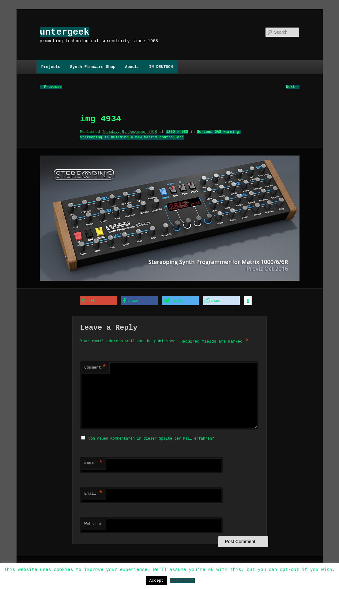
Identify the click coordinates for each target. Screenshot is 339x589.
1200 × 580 (177, 132)
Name (93, 462)
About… (132, 66)
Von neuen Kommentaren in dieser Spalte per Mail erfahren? (151, 437)
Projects (50, 66)
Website (92, 523)
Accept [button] (156, 580)
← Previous (51, 87)
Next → (292, 87)
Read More (182, 580)
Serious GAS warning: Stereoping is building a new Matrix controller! (160, 134)
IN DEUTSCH (161, 66)
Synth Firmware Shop (92, 66)
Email (93, 492)
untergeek (64, 32)
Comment (95, 367)
